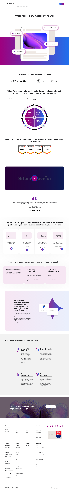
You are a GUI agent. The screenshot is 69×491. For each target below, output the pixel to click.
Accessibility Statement (15, 487)
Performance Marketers (19, 470)
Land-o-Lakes (38, 461)
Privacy (6, 487)
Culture (27, 430)
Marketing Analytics (8, 454)
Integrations (7, 431)
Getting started (38, 427)
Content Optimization (8, 475)
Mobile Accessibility (8, 449)
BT (36, 466)
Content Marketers (19, 468)
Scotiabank (38, 445)
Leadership (17, 427)
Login (62, 3)
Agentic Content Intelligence (20, 6)
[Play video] (34, 178)
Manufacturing (18, 456)
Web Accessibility (8, 447)
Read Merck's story (56, 248)
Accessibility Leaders (19, 463)
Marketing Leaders (19, 466)
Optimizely (27, 445)
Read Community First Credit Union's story (42, 247)
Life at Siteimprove (29, 427)
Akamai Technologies (39, 459)
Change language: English (57, 488)
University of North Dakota (40, 454)
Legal (9, 487)
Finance (17, 454)
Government (18, 447)
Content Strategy (8, 477)
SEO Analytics (7, 468)
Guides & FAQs (38, 430)
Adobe (27, 447)
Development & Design (19, 473)
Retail (16, 459)
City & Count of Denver (40, 452)
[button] (11, 248)
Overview (6, 429)
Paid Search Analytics (8, 456)
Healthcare (17, 452)
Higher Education (18, 449)
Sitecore (27, 450)
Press (16, 430)
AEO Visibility (7, 463)
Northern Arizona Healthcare (41, 447)
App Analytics (7, 459)
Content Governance (8, 479)
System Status (38, 437)
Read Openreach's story (11, 246)
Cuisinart (37, 457)
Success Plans (38, 432)
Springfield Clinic (39, 450)
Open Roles (28, 434)
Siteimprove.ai (12, 95)
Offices (27, 432)
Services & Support (8, 433)
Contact (17, 432)
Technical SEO (7, 465)
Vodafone (37, 464)
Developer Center (39, 434)
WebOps (17, 475)
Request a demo (55, 3)
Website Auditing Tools (9, 470)
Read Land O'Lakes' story (26, 248)
